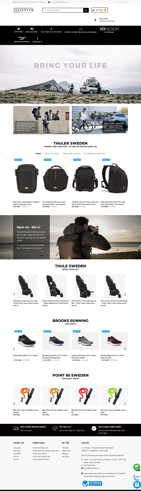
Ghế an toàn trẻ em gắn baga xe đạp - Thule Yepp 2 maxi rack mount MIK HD (113, 298)
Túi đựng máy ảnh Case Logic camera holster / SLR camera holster (53, 199)
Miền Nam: (43, 2)
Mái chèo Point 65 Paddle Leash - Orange (55, 407)
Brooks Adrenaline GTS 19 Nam (54, 351)
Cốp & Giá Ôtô (31, 30)
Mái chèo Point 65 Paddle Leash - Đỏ (114, 407)
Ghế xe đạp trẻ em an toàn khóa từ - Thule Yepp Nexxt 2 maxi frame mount (85, 298)
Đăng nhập (66, 447)
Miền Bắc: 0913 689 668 (29, 2)
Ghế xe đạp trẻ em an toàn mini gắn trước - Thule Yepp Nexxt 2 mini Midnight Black (25, 298)
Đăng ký (65, 449)
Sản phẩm (17, 449)
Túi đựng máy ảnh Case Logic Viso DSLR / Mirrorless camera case (85, 199)
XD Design (109, 30)
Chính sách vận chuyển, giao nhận (46, 447)
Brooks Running (22, 40)
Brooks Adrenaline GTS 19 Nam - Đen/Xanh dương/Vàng (84, 352)
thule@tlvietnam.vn (61, 2)
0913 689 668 (89, 461)
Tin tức (16, 455)
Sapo (102, 488)
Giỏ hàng (99, 10)
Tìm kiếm (65, 444)
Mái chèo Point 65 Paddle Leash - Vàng (85, 407)
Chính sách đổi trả (40, 449)
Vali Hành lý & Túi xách (51, 30)
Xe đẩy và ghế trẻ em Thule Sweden (81, 30)
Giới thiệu (18, 30)
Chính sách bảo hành (41, 455)
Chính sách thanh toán (41, 452)
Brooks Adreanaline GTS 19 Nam (26, 351)
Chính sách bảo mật (40, 444)
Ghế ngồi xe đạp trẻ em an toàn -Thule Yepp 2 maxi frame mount (55, 298)
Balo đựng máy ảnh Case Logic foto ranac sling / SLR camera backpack (113, 199)
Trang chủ (17, 444)
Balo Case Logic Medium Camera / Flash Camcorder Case (26, 199)
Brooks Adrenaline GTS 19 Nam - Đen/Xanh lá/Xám (113, 352)
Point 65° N (37, 40)
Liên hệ (16, 452)
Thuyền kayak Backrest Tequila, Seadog (25, 407)
